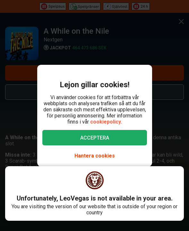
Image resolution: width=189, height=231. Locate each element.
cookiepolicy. (106, 122)
